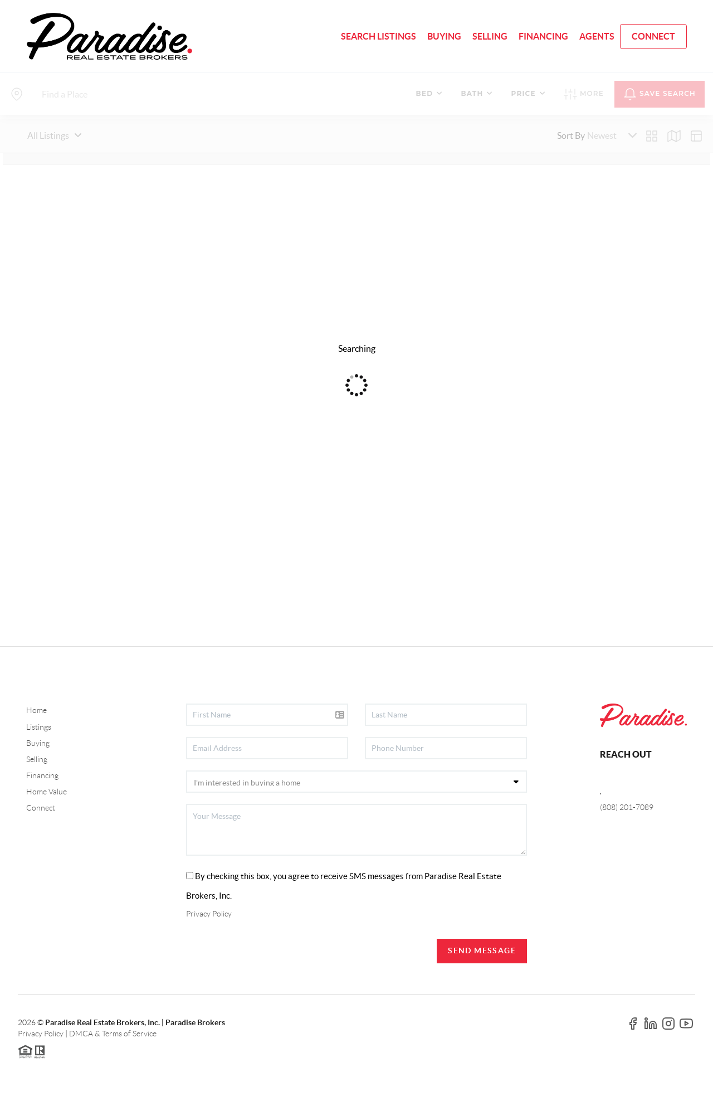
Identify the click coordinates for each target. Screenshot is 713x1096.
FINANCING (543, 36)
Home (36, 710)
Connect (40, 807)
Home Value (46, 791)
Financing (42, 775)
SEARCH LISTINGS (378, 36)
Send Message (482, 950)
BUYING (444, 36)
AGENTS (596, 36)
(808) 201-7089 (626, 807)
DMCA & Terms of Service (113, 1033)
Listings (38, 726)
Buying (38, 743)
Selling (36, 759)
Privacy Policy (209, 913)
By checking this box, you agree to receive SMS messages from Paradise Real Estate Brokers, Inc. (343, 885)
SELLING (489, 36)
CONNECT (653, 36)
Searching (356, 348)
